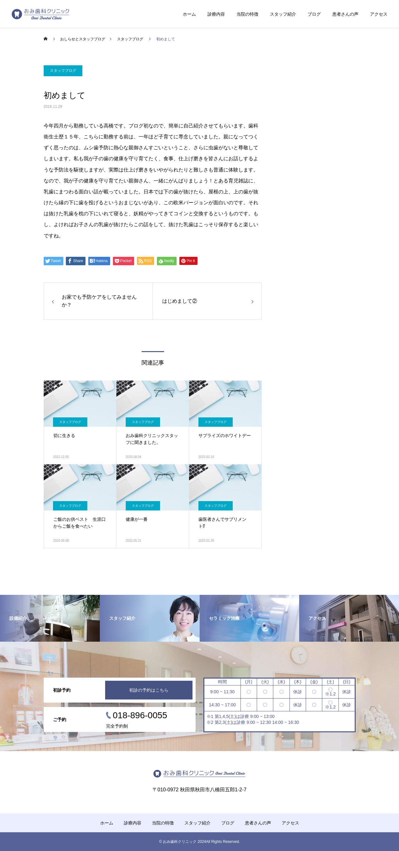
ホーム (189, 14)
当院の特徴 (247, 14)
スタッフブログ (63, 70)
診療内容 (216, 14)
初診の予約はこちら (148, 690)
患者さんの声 (345, 14)
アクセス (378, 14)
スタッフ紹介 (283, 14)
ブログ (314, 14)
